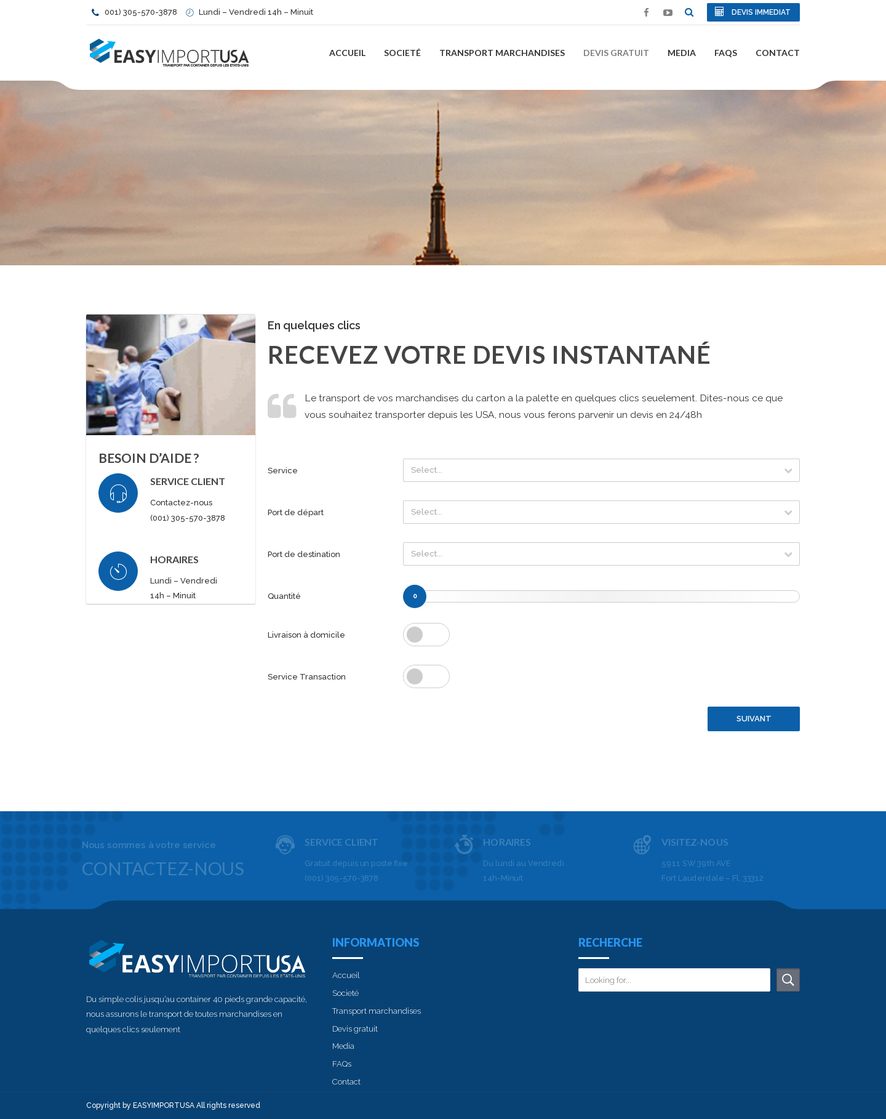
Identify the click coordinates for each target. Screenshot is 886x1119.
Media (682, 52)
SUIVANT (754, 718)
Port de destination (304, 554)
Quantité (284, 596)
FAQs (725, 52)
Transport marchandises (502, 52)
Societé (402, 52)
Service (283, 470)
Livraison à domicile (306, 635)
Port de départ (296, 512)
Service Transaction (307, 676)
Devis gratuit (616, 52)
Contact (778, 52)
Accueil (347, 52)
